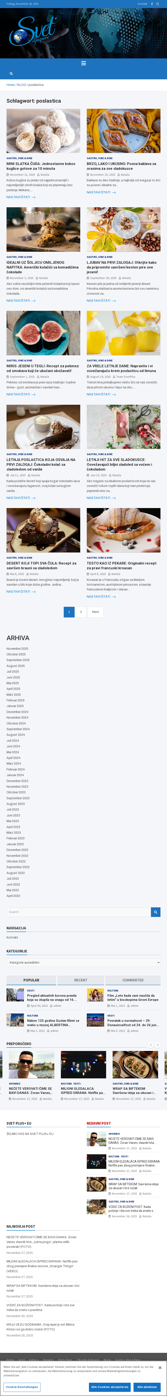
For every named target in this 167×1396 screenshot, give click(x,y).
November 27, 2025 (24, 1098)
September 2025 (18, 660)
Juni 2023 (13, 815)
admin (57, 1006)
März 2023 (14, 832)
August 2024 (16, 734)
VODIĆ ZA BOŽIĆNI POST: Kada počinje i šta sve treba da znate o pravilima (131, 1210)
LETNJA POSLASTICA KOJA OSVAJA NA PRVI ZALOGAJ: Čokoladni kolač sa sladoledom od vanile (41, 464)
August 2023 (16, 804)
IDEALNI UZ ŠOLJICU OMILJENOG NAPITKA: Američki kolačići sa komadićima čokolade (42, 267)
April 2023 (13, 827)
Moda (107, 1360)
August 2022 (16, 873)
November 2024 (17, 717)
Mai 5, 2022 (118, 1031)
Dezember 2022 (17, 850)
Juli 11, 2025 (18, 475)
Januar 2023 (15, 844)
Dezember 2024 (17, 712)
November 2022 (17, 855)
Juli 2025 (13, 671)
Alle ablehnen (147, 1388)
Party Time (65, 1360)
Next (95, 612)
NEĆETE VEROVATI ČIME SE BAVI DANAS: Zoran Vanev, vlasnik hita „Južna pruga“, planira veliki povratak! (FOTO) (42, 1242)
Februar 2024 (16, 769)
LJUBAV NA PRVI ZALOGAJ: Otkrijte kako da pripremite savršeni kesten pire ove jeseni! (122, 267)
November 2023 (17, 786)
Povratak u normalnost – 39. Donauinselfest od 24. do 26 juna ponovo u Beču (132, 1025)
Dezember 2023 (17, 781)
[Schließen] (160, 1369)
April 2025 (13, 688)
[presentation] (151, 1045)
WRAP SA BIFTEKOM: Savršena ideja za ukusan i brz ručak (133, 1093)
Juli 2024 (13, 740)
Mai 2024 (13, 752)
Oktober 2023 (16, 792)
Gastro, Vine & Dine (19, 158)
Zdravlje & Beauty (87, 1360)
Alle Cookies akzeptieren (109, 1388)
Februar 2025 (16, 700)
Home (10, 1360)
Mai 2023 (13, 821)
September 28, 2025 (103, 278)
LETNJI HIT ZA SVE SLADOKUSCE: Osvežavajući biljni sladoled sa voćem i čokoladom (119, 464)
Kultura (112, 990)
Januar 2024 (15, 775)
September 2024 (18, 729)
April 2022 (13, 896)
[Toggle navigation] (83, 63)
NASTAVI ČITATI (21, 197)
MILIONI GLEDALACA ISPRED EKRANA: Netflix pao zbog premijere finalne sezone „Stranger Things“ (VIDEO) (134, 1165)
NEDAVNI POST (99, 1123)
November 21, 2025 (22, 175)
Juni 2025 (13, 677)
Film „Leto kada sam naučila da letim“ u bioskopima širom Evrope (133, 998)
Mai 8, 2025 (17, 574)
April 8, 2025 (98, 574)
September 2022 (18, 867)
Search (155, 912)
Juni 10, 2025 (98, 475)
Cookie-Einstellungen (22, 1388)
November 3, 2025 (21, 278)
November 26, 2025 (124, 1216)
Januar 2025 (15, 706)
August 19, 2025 (100, 377)
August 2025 (16, 666)
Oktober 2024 (16, 723)
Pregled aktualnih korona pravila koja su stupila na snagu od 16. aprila (52, 1000)
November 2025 (17, 648)
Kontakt (142, 4)
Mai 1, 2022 (118, 1006)
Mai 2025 (13, 683)
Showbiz (14, 1083)
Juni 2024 (13, 746)
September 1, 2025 (22, 377)
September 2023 (18, 798)
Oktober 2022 (16, 861)
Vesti (30, 990)
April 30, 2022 (39, 1006)
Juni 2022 (13, 884)
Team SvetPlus (125, 377)
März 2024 (14, 763)
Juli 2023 (13, 809)
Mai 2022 (13, 890)
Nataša (45, 175)
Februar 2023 (16, 838)
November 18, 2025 (102, 175)
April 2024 (13, 758)
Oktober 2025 (16, 654)
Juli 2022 (13, 878)
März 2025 (14, 694)
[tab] (31, 980)
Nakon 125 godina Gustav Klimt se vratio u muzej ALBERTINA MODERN (53, 1025)
